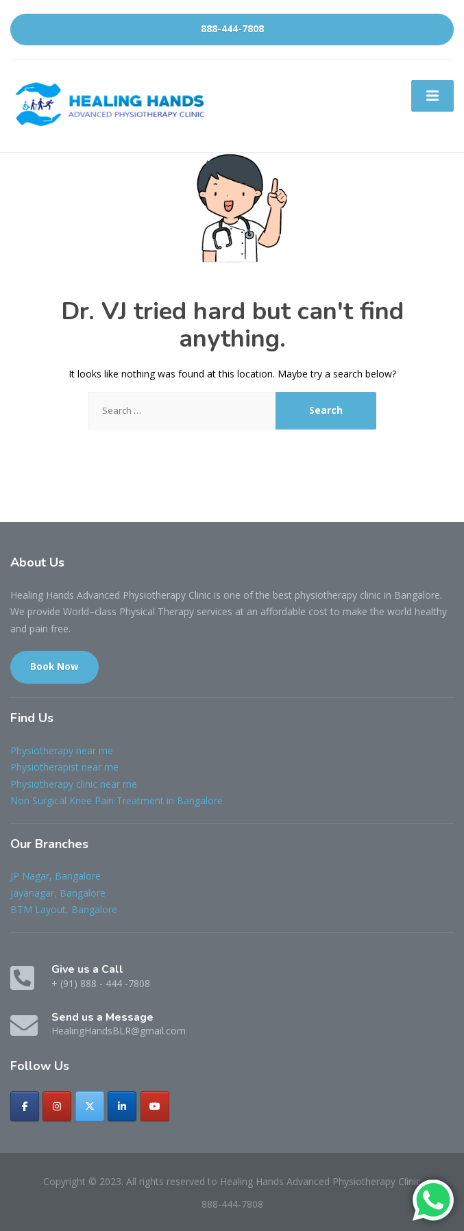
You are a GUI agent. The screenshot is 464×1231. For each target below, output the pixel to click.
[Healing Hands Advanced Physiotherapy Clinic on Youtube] (155, 1106)
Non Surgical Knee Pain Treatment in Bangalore (116, 800)
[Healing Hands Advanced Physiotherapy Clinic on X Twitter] (89, 1106)
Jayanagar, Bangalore (58, 892)
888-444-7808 (232, 29)
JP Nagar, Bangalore (55, 875)
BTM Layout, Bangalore (63, 909)
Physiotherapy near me (61, 750)
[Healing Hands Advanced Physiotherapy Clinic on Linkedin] (122, 1106)
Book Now (54, 666)
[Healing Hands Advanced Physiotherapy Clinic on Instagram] (56, 1106)
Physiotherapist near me (64, 766)
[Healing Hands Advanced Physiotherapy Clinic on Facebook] (24, 1106)
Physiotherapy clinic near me (73, 784)
